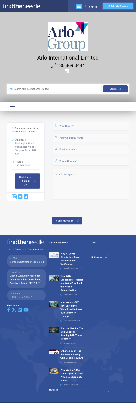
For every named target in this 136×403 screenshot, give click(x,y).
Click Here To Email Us (28, 181)
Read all (56, 389)
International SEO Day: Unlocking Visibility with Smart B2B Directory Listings (71, 309)
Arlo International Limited (68, 58)
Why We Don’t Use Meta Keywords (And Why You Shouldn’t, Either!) (71, 375)
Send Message (67, 220)
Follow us (99, 257)
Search (115, 89)
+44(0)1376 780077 (21, 297)
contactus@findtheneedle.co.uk (27, 262)
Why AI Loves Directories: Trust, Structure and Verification (70, 259)
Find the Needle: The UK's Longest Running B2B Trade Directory (71, 333)
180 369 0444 (68, 65)
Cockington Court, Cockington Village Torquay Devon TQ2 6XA (25, 148)
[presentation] (75, 208)
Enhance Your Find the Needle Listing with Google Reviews (71, 354)
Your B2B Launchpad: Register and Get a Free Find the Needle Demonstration (71, 283)
